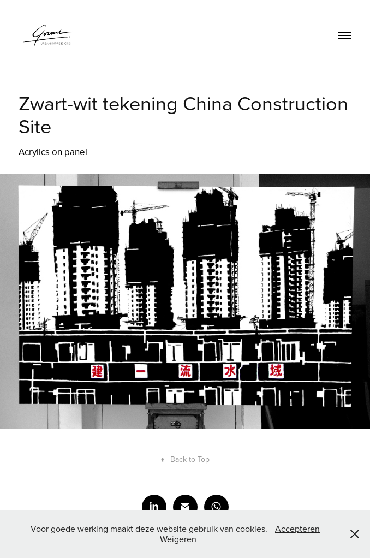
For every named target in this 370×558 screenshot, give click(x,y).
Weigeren (178, 539)
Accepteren (297, 529)
